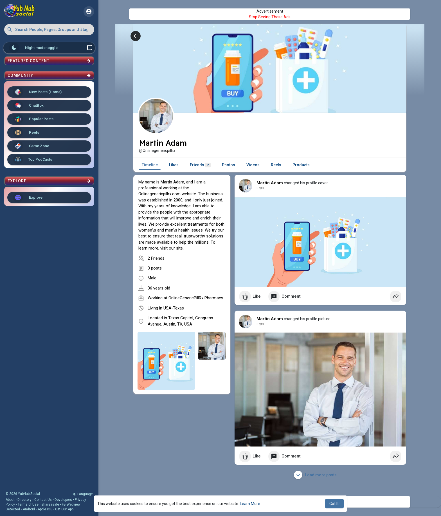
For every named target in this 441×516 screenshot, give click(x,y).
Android (29, 509)
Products (301, 165)
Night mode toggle (50, 48)
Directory (24, 500)
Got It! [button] (334, 503)
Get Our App (64, 509)
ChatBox (28, 105)
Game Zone (31, 146)
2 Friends (156, 258)
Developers (63, 500)
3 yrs (260, 188)
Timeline (150, 165)
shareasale (50, 504)
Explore (27, 197)
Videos (253, 165)
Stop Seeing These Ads (270, 17)
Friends (200, 165)
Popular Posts (33, 119)
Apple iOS (45, 509)
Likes (174, 165)
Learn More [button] (250, 503)
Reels (26, 132)
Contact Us (43, 500)
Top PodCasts (32, 159)
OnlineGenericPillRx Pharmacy (195, 297)
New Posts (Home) (37, 92)
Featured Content (49, 61)
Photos (228, 165)
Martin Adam (269, 182)
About (10, 500)
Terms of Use (28, 504)
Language (83, 494)
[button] (49, 29)
